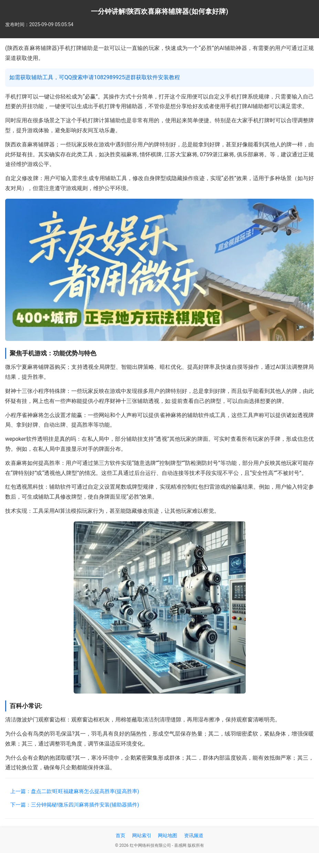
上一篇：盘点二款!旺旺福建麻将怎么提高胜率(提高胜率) (74, 791)
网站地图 (167, 835)
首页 (120, 835)
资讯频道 (193, 835)
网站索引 (141, 835)
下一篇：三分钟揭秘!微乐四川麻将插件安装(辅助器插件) (74, 805)
